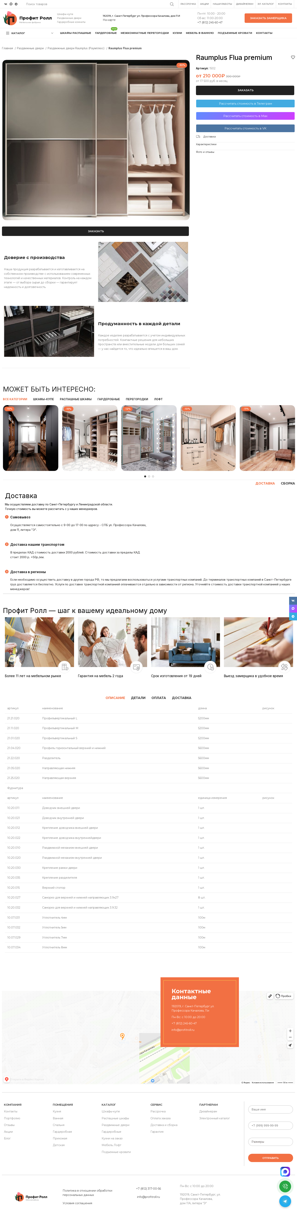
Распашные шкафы (115, 1118)
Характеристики (206, 144)
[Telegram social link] (16, 4)
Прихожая (60, 1138)
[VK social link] (5, 4)
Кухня (57, 1111)
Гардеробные (111, 1131)
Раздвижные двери (31, 48)
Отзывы (9, 1125)
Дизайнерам (208, 1111)
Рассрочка (158, 1111)
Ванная (58, 1118)
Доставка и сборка (163, 1125)
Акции (8, 1131)
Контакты (10, 1111)
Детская (59, 1145)
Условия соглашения (77, 1203)
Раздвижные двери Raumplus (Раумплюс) (76, 48)
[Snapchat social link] (11, 4)
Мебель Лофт (111, 1145)
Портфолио (12, 1118)
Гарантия (156, 1131)
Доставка (209, 136)
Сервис (156, 1105)
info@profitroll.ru (183, 1030)
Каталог (109, 1105)
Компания (12, 1105)
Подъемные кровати (116, 1152)
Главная (8, 48)
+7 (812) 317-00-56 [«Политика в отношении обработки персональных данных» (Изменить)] (148, 1188)
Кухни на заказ (112, 1138)
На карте (109, 20)
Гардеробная (62, 1131)
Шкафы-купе (111, 1111)
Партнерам (208, 1105)
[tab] (115, 698)
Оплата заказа (160, 1118)
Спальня (58, 1125)
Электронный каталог (214, 1118)
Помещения (63, 1105)
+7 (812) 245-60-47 (210, 22)
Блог (7, 1138)
